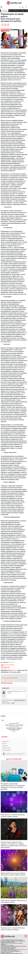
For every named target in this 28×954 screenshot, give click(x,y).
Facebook (14, 670)
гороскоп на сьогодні (14, 725)
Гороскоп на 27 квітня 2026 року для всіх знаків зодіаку (13, 815)
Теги (2, 720)
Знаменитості (4, 10)
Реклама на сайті (6, 748)
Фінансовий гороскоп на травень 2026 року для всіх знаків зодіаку (13, 874)
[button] (22, 7)
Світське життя (16, 10)
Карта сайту (5, 745)
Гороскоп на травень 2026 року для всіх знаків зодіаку (14, 901)
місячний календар (14, 726)
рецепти (14, 731)
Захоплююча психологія (11, 678)
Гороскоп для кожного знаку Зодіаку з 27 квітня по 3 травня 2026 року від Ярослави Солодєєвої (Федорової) (14, 844)
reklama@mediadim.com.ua (22, 949)
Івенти (22, 10)
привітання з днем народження (14, 728)
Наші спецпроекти (6, 750)
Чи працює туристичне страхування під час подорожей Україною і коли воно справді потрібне (13, 786)
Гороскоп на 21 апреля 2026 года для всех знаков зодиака (13, 929)
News (10, 10)
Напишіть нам (5, 741)
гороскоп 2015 (14, 723)
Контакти (4, 743)
